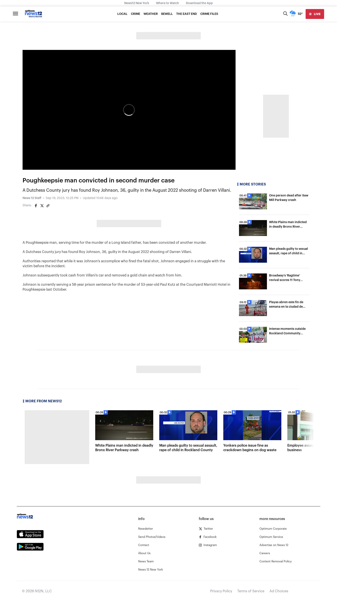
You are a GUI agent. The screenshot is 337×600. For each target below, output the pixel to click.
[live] (315, 14)
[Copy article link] (48, 205)
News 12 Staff (32, 198)
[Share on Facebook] (36, 205)
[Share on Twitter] (42, 205)
